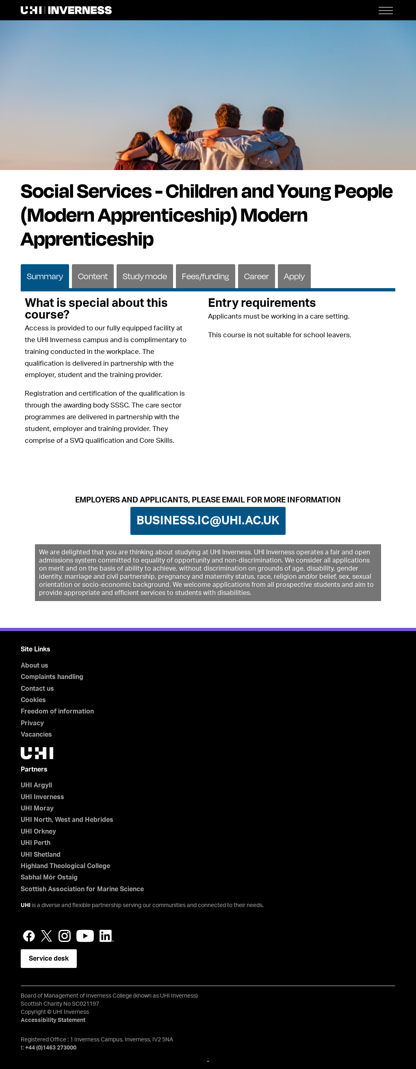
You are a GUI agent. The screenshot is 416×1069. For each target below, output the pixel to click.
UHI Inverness (42, 797)
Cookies (33, 700)
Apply (294, 276)
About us (34, 665)
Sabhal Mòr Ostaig (49, 877)
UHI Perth (35, 843)
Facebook (29, 936)
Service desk (49, 958)
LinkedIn (107, 936)
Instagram (64, 936)
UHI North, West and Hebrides (67, 820)
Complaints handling (52, 677)
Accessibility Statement (53, 1020)
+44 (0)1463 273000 (50, 1048)
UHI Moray (37, 808)
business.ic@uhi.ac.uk (208, 521)
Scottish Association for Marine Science (82, 889)
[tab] (45, 275)
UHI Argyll (36, 785)
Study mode (145, 276)
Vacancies (36, 734)
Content (93, 276)
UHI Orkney (38, 831)
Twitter (47, 936)
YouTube (85, 936)
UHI (25, 905)
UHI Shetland (41, 854)
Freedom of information (57, 711)
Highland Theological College (65, 866)
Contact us (37, 688)
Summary (45, 276)
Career (256, 276)
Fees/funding (205, 276)
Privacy (32, 723)
